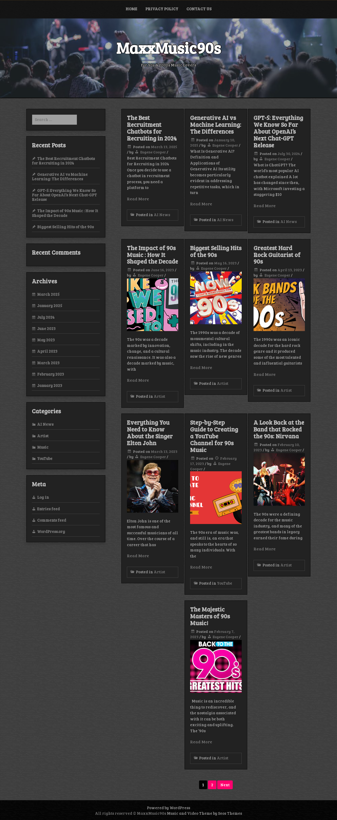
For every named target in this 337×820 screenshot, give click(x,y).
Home (131, 8)
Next (225, 784)
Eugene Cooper (153, 151)
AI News (162, 214)
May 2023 (46, 339)
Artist (159, 396)
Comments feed (51, 520)
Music (42, 447)
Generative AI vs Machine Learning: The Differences (215, 124)
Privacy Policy (161, 8)
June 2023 (46, 328)
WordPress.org (51, 531)
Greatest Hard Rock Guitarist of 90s (277, 254)
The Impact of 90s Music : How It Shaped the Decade (152, 254)
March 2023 (48, 362)
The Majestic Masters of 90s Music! (210, 616)
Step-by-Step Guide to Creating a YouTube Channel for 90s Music (214, 436)
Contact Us (198, 8)
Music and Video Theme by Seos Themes (204, 813)
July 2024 (45, 317)
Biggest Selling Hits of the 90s (215, 251)
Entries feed (48, 508)
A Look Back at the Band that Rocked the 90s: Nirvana (279, 429)
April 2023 (47, 351)
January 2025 (49, 305)
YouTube (224, 583)
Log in (43, 497)
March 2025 (48, 294)
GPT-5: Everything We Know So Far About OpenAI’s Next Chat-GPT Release (278, 131)
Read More (138, 198)
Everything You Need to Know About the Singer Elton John (150, 432)
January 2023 (49, 385)
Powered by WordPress (168, 807)
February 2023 (50, 374)
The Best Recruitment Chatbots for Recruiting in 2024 (152, 128)
